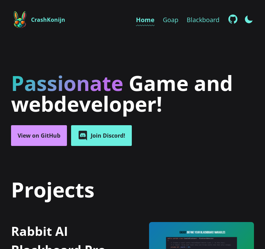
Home (145, 20)
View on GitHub (39, 135)
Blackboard (203, 20)
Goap (170, 20)
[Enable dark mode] (249, 18)
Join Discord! (101, 135)
